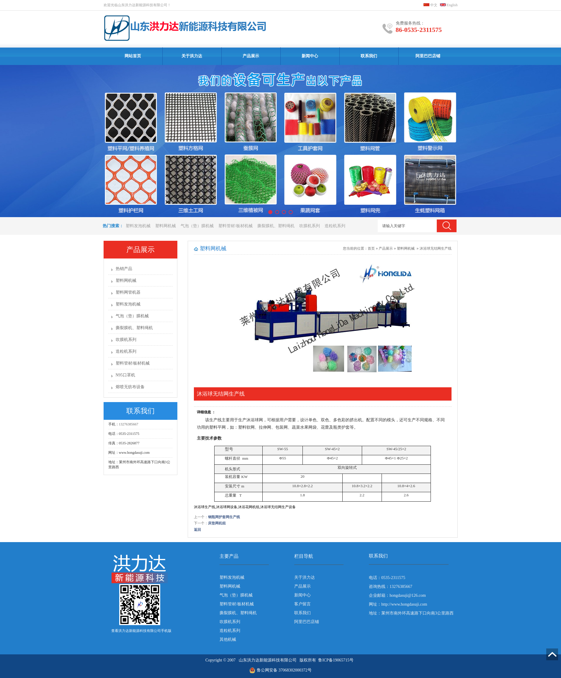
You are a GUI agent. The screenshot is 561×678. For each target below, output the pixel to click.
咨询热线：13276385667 (390, 586)
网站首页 (133, 56)
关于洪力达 (191, 56)
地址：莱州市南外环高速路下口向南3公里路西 (411, 613)
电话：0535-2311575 (387, 577)
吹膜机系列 (309, 226)
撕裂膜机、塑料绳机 (276, 226)
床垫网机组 (217, 523)
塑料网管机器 (128, 292)
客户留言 (302, 604)
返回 (197, 530)
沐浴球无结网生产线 (436, 248)
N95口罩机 (125, 375)
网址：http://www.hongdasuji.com (398, 604)
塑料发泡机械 (138, 226)
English (449, 5)
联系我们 (369, 56)
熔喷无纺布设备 (130, 387)
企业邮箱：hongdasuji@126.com (397, 595)
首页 (371, 248)
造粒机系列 (335, 226)
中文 (430, 5)
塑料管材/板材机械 (235, 226)
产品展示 (251, 56)
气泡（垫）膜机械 (197, 226)
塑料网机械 (165, 226)
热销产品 (124, 268)
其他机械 (228, 639)
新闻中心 (310, 56)
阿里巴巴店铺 (428, 56)
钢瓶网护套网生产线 (224, 517)
